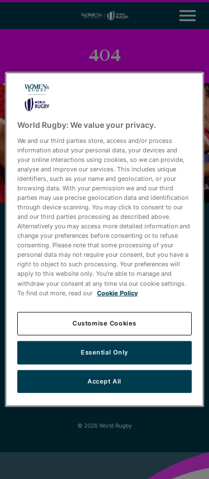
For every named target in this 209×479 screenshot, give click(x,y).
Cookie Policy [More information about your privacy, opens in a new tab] (117, 292)
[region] (104, 239)
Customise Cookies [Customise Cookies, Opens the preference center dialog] (104, 323)
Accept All (104, 381)
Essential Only (104, 352)
